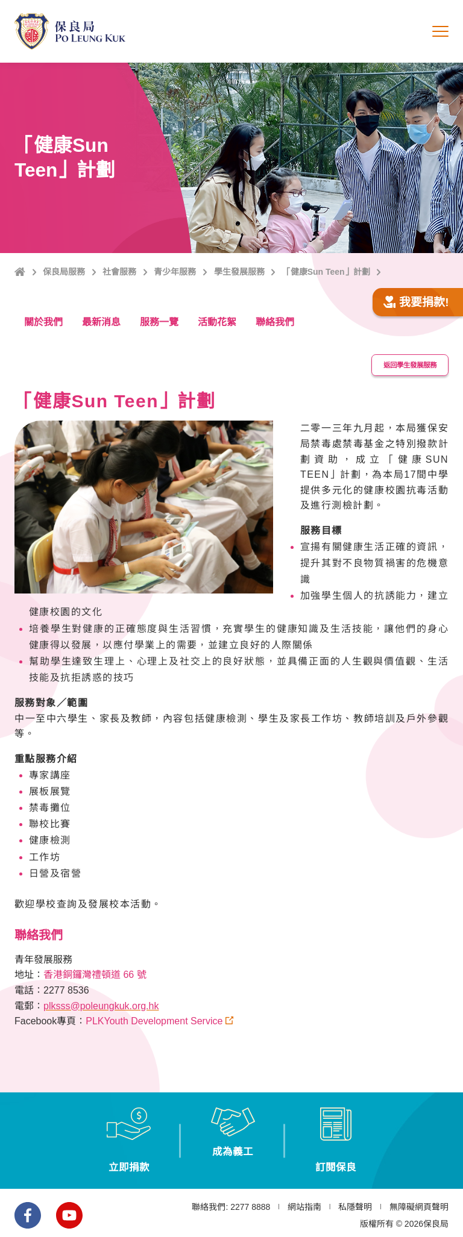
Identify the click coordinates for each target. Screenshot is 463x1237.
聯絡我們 (275, 322)
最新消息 (101, 322)
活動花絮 (217, 322)
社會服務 (119, 272)
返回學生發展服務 (406, 363)
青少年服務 (175, 272)
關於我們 (43, 322)
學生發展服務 (239, 272)
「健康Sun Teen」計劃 (326, 272)
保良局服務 (64, 272)
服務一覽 (159, 322)
